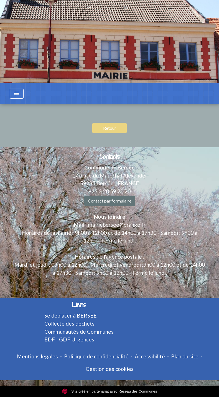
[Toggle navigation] (17, 94)
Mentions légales (37, 356)
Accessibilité (150, 356)
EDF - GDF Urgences (69, 339)
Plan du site (184, 356)
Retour (109, 128)
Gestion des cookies (110, 369)
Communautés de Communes (79, 331)
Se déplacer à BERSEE (70, 315)
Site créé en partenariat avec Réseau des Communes (109, 391)
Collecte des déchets (69, 323)
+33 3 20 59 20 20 (109, 191)
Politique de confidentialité (96, 356)
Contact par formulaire (109, 200)
